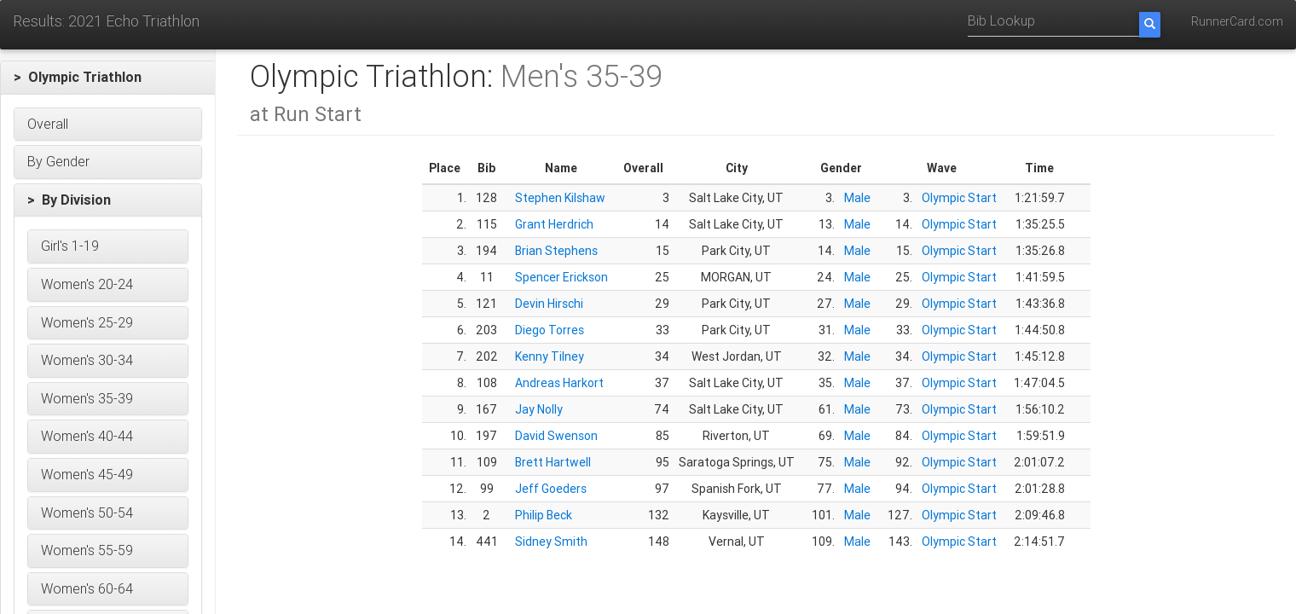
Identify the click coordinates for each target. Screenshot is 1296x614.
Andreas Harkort (559, 383)
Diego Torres (549, 330)
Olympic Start (959, 198)
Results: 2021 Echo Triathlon (106, 21)
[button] (108, 77)
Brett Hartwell (553, 462)
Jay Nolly (539, 409)
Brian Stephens (556, 250)
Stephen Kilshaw (560, 198)
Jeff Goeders (551, 488)
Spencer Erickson (561, 277)
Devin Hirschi (549, 303)
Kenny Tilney (549, 356)
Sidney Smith (551, 541)
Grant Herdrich (554, 224)
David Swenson (556, 435)
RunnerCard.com (1237, 21)
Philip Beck (543, 515)
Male (857, 198)
